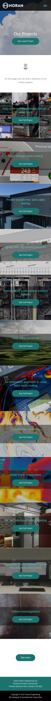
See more (25, 657)
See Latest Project (25, 41)
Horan (13, 5)
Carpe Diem (37, 697)
